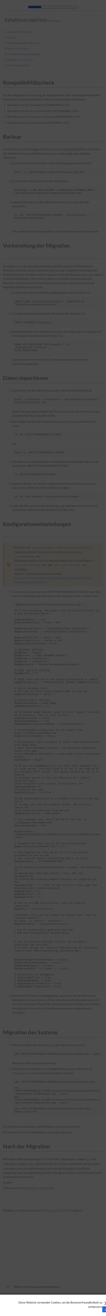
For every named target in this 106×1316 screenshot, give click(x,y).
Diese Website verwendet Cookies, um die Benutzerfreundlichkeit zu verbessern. (60, 1304)
